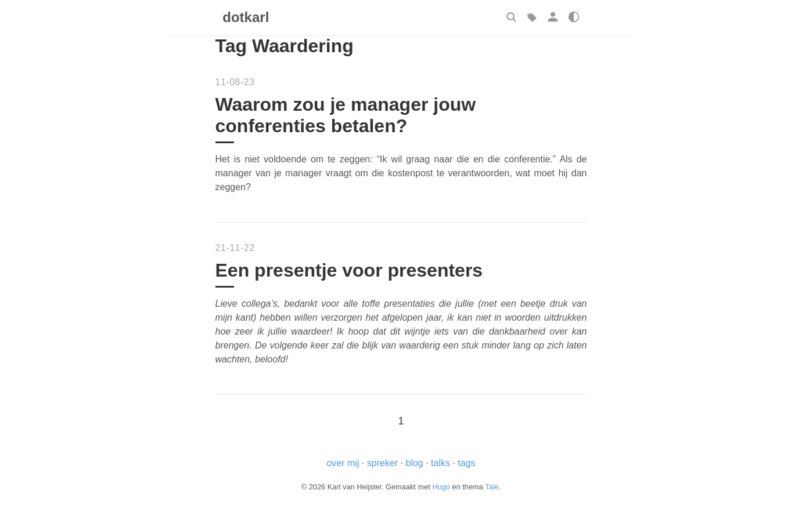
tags (466, 463)
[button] (511, 17)
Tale (491, 486)
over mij (342, 463)
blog (414, 463)
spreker (382, 463)
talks (440, 463)
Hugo (441, 486)
